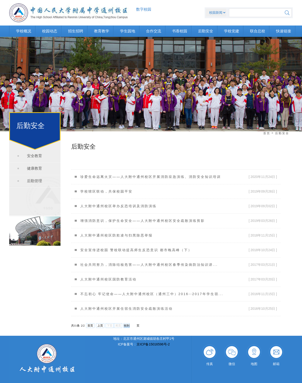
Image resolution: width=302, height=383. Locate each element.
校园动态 (49, 31)
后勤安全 (205, 31)
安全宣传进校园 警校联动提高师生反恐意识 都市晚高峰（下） (136, 250)
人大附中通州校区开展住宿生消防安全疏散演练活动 (126, 308)
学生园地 (127, 31)
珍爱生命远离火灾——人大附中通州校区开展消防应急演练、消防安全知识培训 (150, 177)
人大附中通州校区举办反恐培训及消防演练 (118, 206)
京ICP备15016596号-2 (153, 344)
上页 (100, 325)
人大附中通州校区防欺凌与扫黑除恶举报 (116, 235)
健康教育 (34, 168)
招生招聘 (75, 31)
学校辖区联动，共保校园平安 (106, 191)
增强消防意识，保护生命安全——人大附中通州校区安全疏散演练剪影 (142, 221)
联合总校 (257, 31)
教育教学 (101, 31)
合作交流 (153, 31)
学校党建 (231, 31)
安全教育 (34, 156)
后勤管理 (34, 181)
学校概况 (23, 31)
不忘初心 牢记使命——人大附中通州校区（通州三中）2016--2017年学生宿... (151, 294)
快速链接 (283, 31)
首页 (266, 133)
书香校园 (179, 31)
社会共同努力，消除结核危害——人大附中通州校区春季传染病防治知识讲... (149, 265)
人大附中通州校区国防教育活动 (108, 279)
